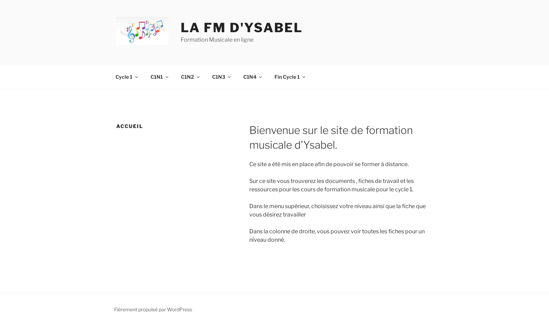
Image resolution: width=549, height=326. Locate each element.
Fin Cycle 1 (290, 77)
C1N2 (191, 77)
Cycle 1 (127, 77)
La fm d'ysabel (242, 27)
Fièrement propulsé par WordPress (153, 309)
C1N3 (222, 77)
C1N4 (253, 77)
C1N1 (160, 77)
